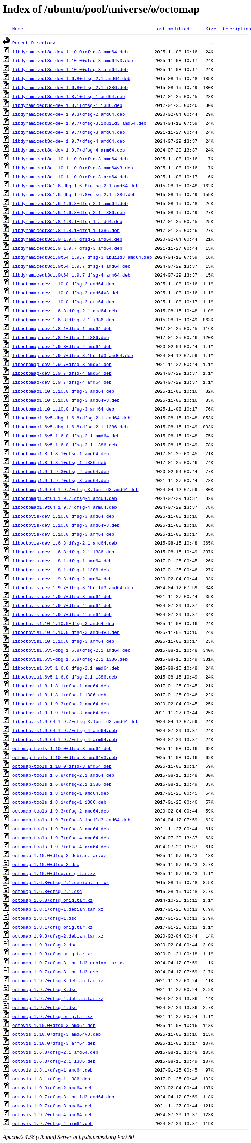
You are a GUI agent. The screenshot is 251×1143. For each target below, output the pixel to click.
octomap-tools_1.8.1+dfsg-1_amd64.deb (60, 793)
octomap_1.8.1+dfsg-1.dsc (44, 918)
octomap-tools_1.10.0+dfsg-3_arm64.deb (62, 766)
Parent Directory (33, 43)
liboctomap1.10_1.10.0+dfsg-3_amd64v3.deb (66, 400)
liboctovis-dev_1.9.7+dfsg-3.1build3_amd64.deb (72, 587)
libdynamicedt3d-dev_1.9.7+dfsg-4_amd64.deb (68, 141)
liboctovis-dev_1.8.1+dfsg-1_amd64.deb (62, 561)
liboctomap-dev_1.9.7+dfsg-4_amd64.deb (62, 373)
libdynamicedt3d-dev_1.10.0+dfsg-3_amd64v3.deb (72, 60)
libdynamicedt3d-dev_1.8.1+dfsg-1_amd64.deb (68, 96)
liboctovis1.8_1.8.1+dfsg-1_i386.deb (59, 695)
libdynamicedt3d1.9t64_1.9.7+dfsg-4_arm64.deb (71, 275)
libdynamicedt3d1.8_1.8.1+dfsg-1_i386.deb (66, 230)
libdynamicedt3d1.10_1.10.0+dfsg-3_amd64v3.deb (72, 168)
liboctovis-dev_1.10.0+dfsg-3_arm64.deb (63, 534)
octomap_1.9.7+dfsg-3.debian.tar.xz (57, 980)
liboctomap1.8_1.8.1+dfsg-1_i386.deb (59, 462)
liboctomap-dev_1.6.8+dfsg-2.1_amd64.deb (64, 310)
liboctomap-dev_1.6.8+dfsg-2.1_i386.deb (63, 319)
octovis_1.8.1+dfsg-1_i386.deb (51, 1079)
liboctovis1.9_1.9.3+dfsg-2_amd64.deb (60, 704)
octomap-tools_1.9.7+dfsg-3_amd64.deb (60, 829)
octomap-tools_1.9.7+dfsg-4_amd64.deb (60, 837)
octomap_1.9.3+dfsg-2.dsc (44, 945)
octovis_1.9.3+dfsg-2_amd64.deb (52, 1088)
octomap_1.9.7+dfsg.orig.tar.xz (52, 1016)
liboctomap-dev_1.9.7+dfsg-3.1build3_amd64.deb (72, 355)
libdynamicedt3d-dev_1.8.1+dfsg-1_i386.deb (67, 105)
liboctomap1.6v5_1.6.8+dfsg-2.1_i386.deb (64, 444)
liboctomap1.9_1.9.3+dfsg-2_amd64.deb (60, 471)
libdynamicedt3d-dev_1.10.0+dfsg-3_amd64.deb (70, 51)
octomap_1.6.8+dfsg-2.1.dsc (47, 891)
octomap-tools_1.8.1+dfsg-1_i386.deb (59, 802)
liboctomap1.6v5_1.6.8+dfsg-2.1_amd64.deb (66, 436)
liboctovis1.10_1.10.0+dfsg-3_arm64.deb (63, 641)
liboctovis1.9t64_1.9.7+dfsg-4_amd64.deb (64, 730)
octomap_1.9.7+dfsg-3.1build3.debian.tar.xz (68, 963)
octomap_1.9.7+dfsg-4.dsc (44, 1007)
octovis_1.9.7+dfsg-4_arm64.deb (52, 1123)
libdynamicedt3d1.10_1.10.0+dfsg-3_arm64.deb (70, 176)
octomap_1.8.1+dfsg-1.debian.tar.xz (57, 909)
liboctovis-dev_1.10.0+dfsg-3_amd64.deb (63, 516)
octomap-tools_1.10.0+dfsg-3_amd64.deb (62, 748)
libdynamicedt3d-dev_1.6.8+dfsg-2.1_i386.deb (70, 87)
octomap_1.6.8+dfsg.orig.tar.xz (52, 900)
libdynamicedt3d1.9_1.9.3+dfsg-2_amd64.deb (67, 239)
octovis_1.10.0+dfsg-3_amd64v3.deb (56, 1034)
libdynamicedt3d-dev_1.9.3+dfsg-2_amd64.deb (68, 114)
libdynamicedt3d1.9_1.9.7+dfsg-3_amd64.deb (67, 248)
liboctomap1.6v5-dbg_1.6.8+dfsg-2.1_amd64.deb (71, 418)
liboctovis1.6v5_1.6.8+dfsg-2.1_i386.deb (64, 677)
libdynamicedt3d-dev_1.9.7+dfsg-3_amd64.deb (68, 132)
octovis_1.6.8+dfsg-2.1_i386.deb (54, 1061)
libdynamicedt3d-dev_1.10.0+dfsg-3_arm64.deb (70, 69)
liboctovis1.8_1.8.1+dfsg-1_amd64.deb (60, 686)
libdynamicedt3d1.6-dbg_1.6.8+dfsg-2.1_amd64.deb (75, 185)
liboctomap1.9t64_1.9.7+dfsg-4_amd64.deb (64, 498)
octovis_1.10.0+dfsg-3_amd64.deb (54, 1025)
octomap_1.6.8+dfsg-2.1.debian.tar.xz (60, 882)
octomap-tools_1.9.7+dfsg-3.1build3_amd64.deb (71, 820)
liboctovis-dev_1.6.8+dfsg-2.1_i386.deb (63, 552)
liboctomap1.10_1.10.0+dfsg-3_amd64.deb (63, 391)
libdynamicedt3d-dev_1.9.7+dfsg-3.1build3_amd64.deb (79, 123)
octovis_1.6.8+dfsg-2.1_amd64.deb (55, 1052)
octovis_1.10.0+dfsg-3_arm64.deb (54, 1043)
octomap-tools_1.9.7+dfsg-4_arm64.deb (60, 846)
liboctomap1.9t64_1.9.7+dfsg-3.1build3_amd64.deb (75, 489)
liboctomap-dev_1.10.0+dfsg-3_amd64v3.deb (66, 293)
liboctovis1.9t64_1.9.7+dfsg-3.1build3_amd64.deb (75, 721)
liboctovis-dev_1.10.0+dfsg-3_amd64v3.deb (66, 525)
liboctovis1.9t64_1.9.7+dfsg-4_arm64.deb (64, 739)
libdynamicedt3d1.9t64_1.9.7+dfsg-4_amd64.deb (71, 266)
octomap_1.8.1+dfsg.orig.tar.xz (52, 927)
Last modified (171, 28)
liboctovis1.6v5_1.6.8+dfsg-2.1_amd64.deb (66, 668)
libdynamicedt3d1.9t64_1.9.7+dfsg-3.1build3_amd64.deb (82, 257)
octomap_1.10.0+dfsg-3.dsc (45, 864)
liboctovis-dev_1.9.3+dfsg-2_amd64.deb (62, 578)
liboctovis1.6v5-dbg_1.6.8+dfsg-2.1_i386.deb (70, 659)
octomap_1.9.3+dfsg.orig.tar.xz (52, 954)
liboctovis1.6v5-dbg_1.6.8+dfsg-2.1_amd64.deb (71, 650)
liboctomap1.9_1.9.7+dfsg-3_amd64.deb (60, 480)
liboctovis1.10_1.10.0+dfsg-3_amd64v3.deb (66, 632)
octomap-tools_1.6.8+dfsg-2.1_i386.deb (62, 784)
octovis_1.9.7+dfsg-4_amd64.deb (52, 1114)
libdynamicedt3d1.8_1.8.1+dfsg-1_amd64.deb (67, 221)
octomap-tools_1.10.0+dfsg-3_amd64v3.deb (64, 757)
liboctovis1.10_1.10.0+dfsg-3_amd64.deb (63, 623)
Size (210, 28)
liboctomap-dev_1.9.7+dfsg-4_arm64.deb (62, 382)
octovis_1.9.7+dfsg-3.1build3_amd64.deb (63, 1097)
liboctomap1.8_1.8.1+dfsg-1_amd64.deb (60, 453)
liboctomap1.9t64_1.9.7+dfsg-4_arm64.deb (64, 507)
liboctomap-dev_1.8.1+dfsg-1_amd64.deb (62, 328)
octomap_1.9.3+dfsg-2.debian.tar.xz (57, 936)
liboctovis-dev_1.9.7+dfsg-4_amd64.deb (62, 605)
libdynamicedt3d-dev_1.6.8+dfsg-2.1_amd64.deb (71, 78)
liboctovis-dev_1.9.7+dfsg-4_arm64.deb (62, 614)
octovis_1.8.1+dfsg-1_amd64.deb (52, 1070)
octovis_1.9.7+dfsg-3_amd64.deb (52, 1105)
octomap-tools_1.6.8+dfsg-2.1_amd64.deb (63, 775)
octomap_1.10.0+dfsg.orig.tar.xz (54, 873)
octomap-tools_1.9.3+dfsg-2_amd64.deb (60, 811)
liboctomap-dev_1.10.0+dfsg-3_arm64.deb (63, 302)
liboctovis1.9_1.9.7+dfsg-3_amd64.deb (60, 712)
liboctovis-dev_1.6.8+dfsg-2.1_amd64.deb (64, 543)
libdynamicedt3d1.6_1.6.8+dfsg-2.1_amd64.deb (70, 203)
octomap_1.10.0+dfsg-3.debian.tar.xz (59, 855)
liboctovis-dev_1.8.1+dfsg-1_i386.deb (60, 570)
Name (17, 28)
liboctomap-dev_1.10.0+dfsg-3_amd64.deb (63, 284)
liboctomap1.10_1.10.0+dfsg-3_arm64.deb (63, 409)
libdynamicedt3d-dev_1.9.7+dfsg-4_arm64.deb (68, 150)
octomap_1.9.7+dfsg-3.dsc (44, 989)
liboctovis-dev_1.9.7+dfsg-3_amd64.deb (62, 596)
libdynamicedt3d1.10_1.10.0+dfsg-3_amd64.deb (70, 159)
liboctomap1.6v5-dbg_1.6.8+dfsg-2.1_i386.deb (70, 427)
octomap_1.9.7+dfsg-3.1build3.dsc (55, 971)
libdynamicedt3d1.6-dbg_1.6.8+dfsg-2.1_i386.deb (74, 194)
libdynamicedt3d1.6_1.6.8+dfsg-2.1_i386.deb (68, 212)
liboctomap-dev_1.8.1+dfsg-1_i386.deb (60, 337)
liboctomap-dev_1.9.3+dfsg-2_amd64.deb (62, 346)
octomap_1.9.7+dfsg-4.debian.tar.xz (57, 998)
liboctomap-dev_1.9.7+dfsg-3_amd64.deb (62, 364)
